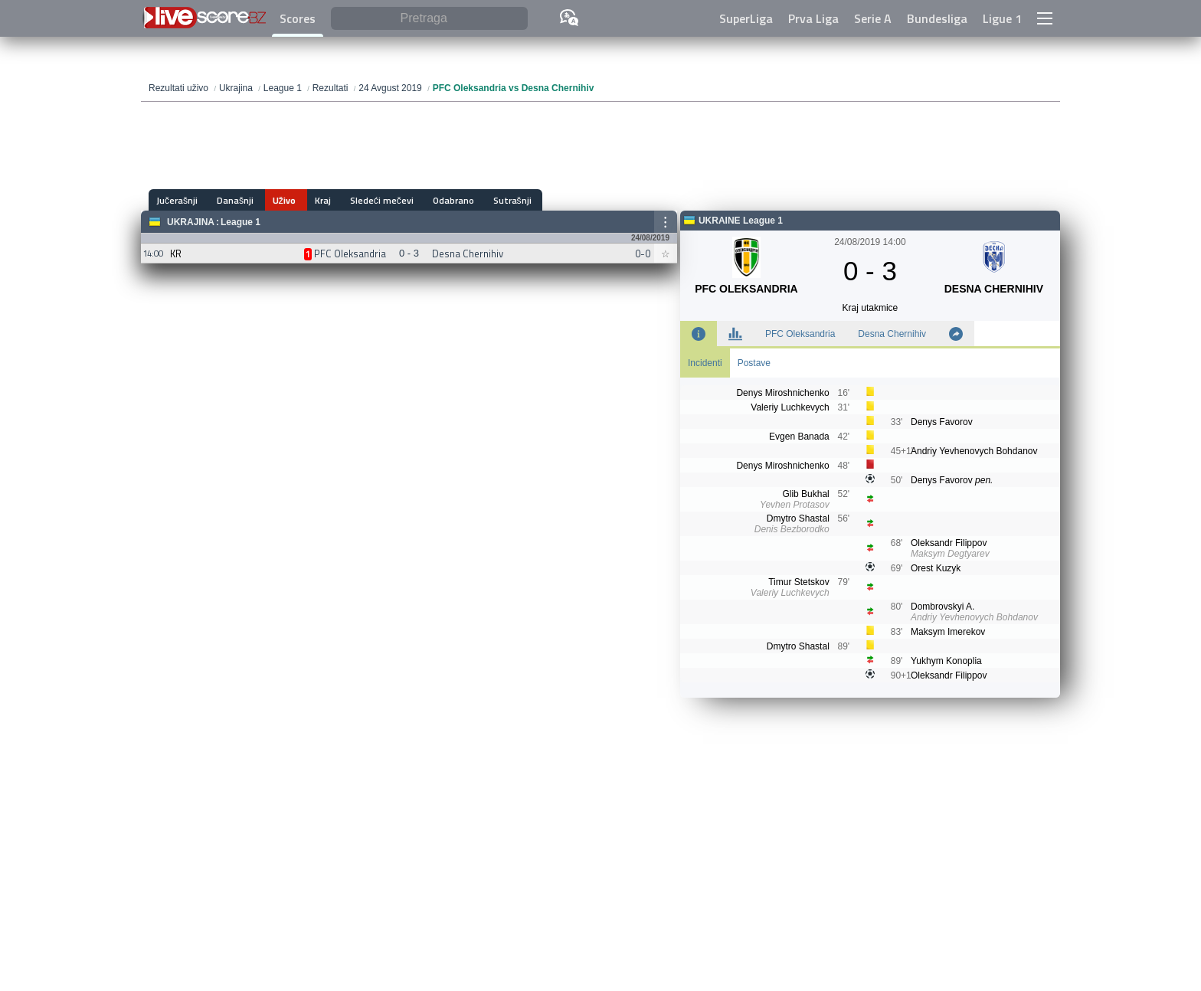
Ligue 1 (1002, 18)
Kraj (311, 200)
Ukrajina (190, 222)
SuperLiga (746, 18)
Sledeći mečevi (366, 200)
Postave (754, 363)
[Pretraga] (429, 19)
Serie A (873, 18)
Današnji (231, 200)
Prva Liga (813, 18)
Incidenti (705, 363)
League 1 (240, 222)
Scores (298, 18)
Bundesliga (937, 18)
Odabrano (434, 200)
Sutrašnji (489, 200)
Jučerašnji (177, 200)
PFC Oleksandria (800, 334)
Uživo (276, 200)
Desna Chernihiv (892, 334)
